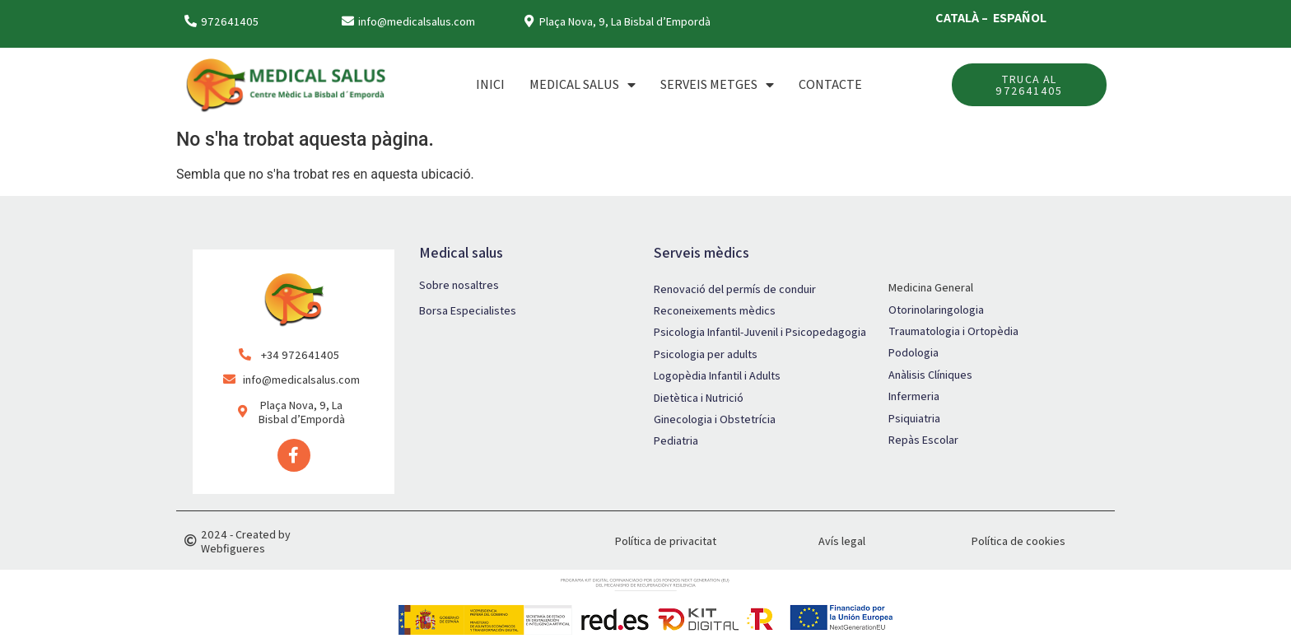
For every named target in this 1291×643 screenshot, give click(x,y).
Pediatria (676, 440)
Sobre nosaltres (459, 284)
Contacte (830, 84)
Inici (490, 84)
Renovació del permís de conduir (735, 289)
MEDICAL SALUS (582, 85)
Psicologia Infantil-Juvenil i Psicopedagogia (760, 331)
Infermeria (913, 396)
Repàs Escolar (923, 439)
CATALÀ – (962, 17)
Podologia (913, 352)
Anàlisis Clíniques (930, 374)
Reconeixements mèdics (715, 310)
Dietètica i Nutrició (698, 397)
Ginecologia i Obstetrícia (715, 419)
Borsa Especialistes (467, 310)
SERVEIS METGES (717, 85)
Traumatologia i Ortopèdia (953, 331)
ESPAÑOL (1019, 17)
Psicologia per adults (705, 354)
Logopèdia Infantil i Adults (717, 375)
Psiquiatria (914, 418)
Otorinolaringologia (936, 309)
